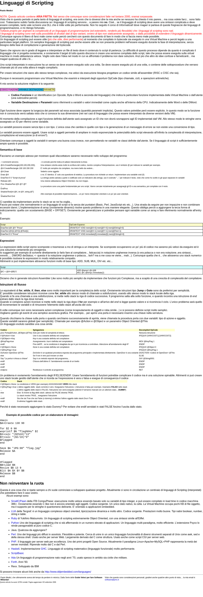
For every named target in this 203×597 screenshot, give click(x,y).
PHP (13, 553)
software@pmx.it (112, 591)
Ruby (14, 529)
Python (15, 534)
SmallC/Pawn (18, 512)
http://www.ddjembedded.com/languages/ (68, 583)
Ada (13, 569)
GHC (44, 560)
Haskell (15, 560)
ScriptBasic (17, 564)
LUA (13, 522)
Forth (14, 573)
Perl (13, 545)
